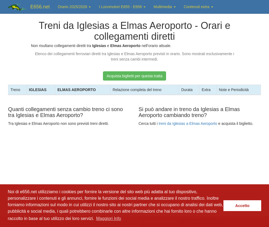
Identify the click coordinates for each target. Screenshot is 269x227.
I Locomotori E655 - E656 (122, 7)
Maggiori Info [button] (108, 218)
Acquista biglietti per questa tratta (134, 76)
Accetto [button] (242, 205)
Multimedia (165, 7)
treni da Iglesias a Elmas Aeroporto (188, 123)
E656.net (40, 6)
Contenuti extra (198, 7)
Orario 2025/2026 (74, 7)
